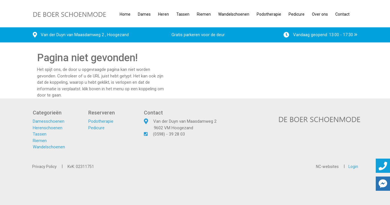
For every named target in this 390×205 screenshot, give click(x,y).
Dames (144, 14)
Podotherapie (269, 14)
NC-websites (327, 166)
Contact (342, 14)
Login (353, 166)
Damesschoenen (48, 121)
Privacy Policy (44, 166)
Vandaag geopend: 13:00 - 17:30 (320, 34)
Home (125, 14)
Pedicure (297, 14)
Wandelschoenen (233, 14)
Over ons (320, 14)
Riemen (204, 14)
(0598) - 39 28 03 (169, 134)
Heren (163, 14)
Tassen (182, 14)
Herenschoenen (47, 127)
